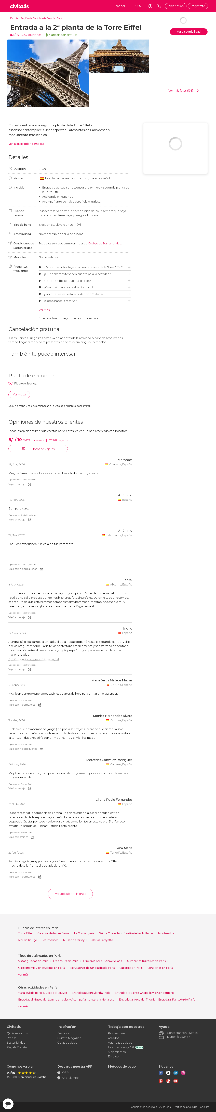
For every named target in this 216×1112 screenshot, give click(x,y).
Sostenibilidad (16, 1042)
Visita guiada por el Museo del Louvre (43, 992)
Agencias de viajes (120, 1042)
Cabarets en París (131, 967)
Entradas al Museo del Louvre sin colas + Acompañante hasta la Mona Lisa (66, 999)
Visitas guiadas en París (33, 961)
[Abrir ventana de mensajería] (8, 1103)
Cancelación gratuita (63, 34)
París (59, 18)
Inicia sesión (176, 6)
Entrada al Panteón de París (177, 999)
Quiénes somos (17, 1033)
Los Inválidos (50, 940)
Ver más (44, 310)
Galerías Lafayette (101, 940)
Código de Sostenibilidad (104, 243)
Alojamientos (117, 1052)
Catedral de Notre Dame (53, 933)
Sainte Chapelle (109, 933)
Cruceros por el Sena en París (103, 961)
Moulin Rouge (28, 940)
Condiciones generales (144, 1106)
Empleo (113, 1056)
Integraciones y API (121, 1047)
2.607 (24, 34)
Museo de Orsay (74, 940)
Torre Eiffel (25, 933)
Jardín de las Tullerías (139, 933)
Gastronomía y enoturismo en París (41, 967)
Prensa (11, 1038)
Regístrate (198, 6)
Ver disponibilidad (189, 31)
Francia (14, 18)
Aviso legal (165, 1106)
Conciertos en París (160, 967)
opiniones (34, 34)
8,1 (14, 34)
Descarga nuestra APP (74, 1066)
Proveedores (116, 1033)
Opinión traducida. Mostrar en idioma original (33, 659)
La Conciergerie (84, 933)
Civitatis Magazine (69, 1038)
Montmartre (166, 933)
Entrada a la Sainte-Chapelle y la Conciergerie (144, 992)
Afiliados (113, 1038)
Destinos (63, 1033)
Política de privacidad (185, 1106)
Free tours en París (66, 961)
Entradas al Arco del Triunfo (137, 999)
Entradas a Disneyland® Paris (91, 992)
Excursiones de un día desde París (92, 967)
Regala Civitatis (17, 1047)
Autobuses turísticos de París (146, 961)
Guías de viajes (67, 1042)
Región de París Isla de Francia (37, 18)
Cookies (204, 1106)
